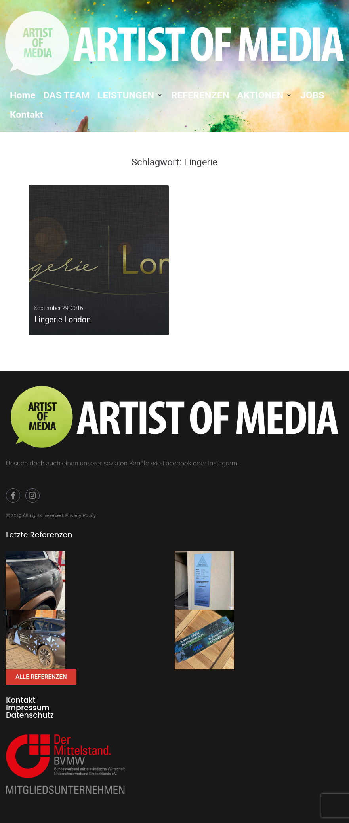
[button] (130, 95)
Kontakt (21, 700)
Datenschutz (30, 715)
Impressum (28, 707)
